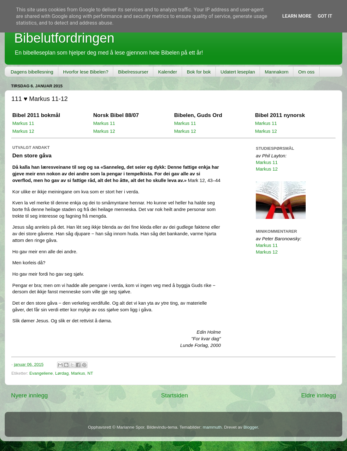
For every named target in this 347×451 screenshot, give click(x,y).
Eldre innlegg (318, 395)
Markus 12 (23, 131)
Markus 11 (23, 123)
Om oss (306, 71)
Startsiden (174, 395)
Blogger (251, 427)
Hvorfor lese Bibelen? (85, 71)
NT (90, 373)
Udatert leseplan (238, 71)
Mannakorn (276, 71)
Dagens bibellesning (32, 71)
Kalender (167, 71)
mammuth (212, 427)
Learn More (296, 16)
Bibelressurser (133, 71)
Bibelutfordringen (64, 38)
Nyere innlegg (29, 395)
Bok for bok (199, 71)
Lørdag (62, 373)
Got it (325, 16)
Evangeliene (41, 373)
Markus (78, 373)
